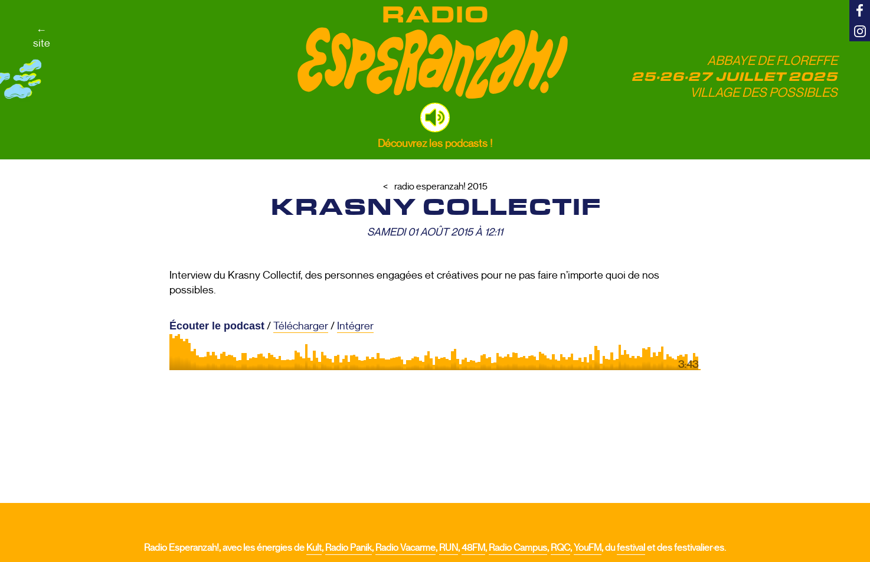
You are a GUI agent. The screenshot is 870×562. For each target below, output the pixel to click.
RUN (448, 548)
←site (41, 37)
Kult (314, 548)
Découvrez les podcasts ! (435, 143)
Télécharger (300, 325)
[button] (435, 117)
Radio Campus (518, 548)
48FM (473, 548)
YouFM (587, 548)
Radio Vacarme (405, 548)
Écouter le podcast (216, 326)
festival (631, 548)
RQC (560, 548)
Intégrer (355, 325)
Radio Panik (348, 548)
